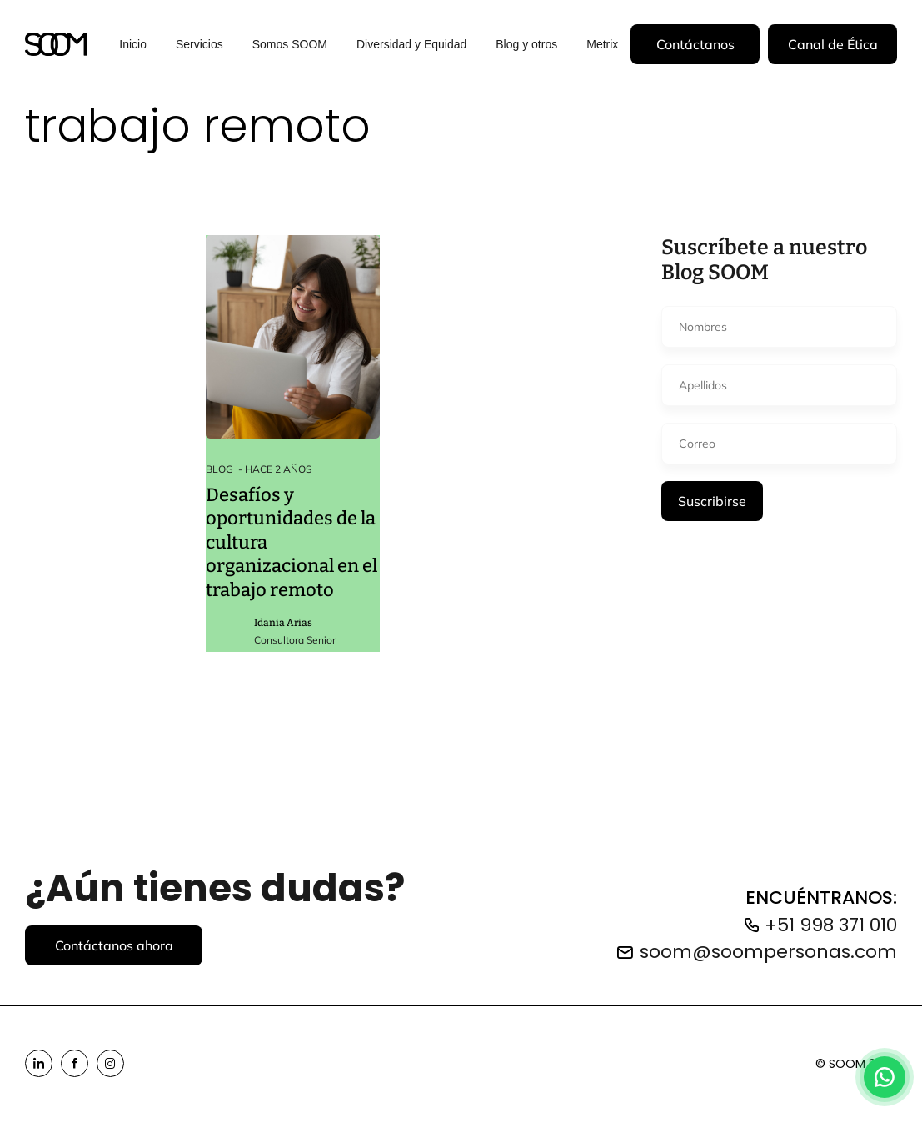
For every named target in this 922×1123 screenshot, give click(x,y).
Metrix (602, 43)
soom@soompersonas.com (768, 952)
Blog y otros (526, 43)
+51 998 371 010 (831, 925)
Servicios (199, 43)
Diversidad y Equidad (411, 43)
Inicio (133, 43)
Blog (219, 469)
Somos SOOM (289, 43)
